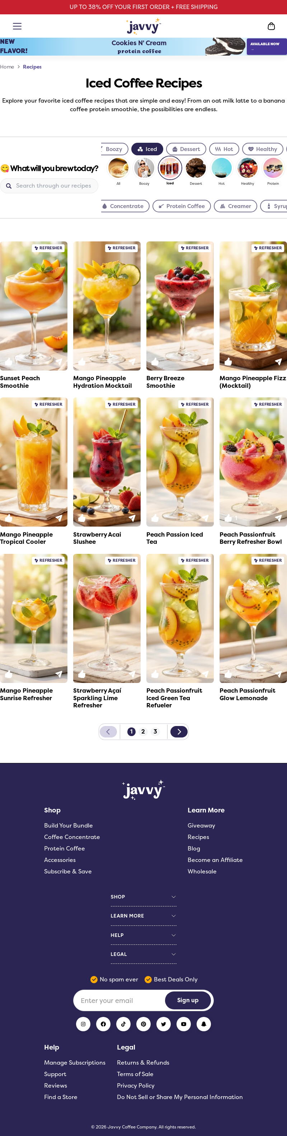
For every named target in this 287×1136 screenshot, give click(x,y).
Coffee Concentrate (72, 837)
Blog (194, 848)
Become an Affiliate (215, 860)
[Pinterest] (143, 1024)
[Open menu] (18, 26)
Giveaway (201, 825)
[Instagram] (83, 1024)
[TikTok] (123, 1024)
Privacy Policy (136, 1085)
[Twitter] (163, 1024)
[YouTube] (184, 1024)
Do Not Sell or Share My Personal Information (180, 1097)
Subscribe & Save (68, 871)
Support (55, 1074)
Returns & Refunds (143, 1062)
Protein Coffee (64, 848)
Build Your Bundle (68, 825)
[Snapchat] (204, 1024)
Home (7, 66)
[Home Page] (143, 26)
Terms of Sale (135, 1074)
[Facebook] (103, 1024)
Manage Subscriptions (74, 1062)
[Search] (54, 185)
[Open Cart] (271, 26)
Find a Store (60, 1097)
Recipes (32, 66)
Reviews (55, 1085)
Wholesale (202, 871)
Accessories (60, 860)
